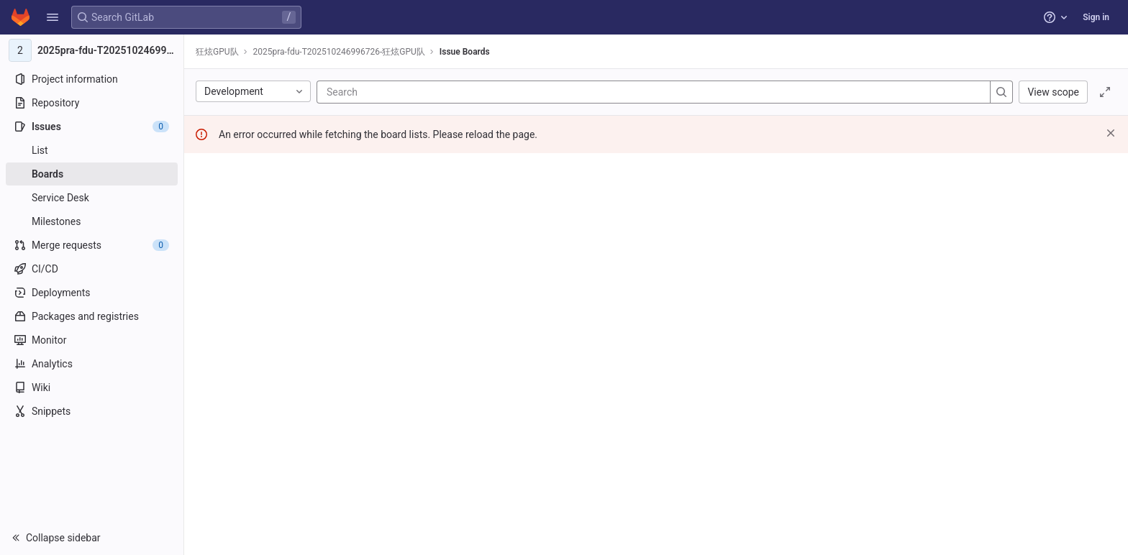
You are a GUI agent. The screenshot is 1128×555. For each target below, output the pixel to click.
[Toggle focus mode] (1104, 92)
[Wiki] (92, 387)
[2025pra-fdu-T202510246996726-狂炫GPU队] (92, 50)
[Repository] (92, 102)
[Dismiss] (1110, 133)
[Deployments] (92, 292)
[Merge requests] (92, 245)
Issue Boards (465, 52)
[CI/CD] (92, 268)
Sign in (1096, 17)
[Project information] (92, 79)
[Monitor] (92, 340)
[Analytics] (92, 363)
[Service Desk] (92, 197)
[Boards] (92, 173)
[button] (52, 17)
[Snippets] (92, 411)
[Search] (413, 92)
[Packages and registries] (92, 316)
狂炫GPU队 (217, 52)
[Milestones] (92, 221)
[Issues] (92, 126)
